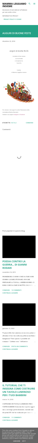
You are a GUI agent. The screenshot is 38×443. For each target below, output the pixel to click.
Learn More (16, 441)
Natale (14, 123)
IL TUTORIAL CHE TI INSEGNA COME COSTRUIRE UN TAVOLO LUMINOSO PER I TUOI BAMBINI (18, 390)
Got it (24, 441)
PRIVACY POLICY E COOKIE (12, 19)
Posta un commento (19, 346)
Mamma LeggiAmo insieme (14, 5)
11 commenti (16, 417)
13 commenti (16, 290)
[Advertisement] (19, 204)
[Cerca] (29, 3)
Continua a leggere (10, 293)
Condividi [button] (29, 123)
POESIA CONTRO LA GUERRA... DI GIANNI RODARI (14, 265)
